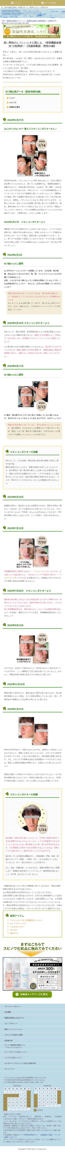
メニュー (16, 3)
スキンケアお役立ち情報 (13, 1035)
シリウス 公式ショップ (13, 1058)
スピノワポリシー (11, 1023)
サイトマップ (9, 1069)
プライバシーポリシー (12, 1006)
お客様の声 (8, 1041)
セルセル (13, 930)
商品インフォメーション (13, 1029)
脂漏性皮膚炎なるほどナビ (14, 1018)
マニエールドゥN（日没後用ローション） (27, 920)
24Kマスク (14, 933)
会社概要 (7, 1012)
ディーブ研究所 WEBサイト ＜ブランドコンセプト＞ (14, 1046)
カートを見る (49, 3)
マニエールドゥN (41, 571)
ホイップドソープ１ (18, 923)
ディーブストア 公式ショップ (15, 1052)
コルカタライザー (17, 927)
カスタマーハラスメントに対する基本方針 (20, 1063)
